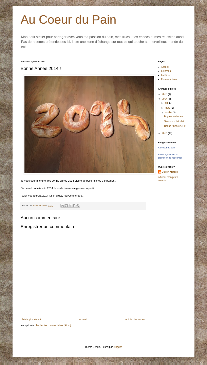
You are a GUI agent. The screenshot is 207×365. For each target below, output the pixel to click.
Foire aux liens (169, 79)
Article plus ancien (135, 319)
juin (167, 103)
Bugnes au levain (173, 116)
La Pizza (165, 75)
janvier (169, 112)
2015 (165, 94)
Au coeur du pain (166, 147)
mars (168, 107)
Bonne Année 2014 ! (175, 126)
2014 (165, 98)
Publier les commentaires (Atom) (53, 325)
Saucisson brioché (174, 121)
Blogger (117, 347)
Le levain (166, 71)
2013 (165, 133)
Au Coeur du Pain (68, 19)
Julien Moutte (170, 171)
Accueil (83, 319)
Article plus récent (31, 319)
